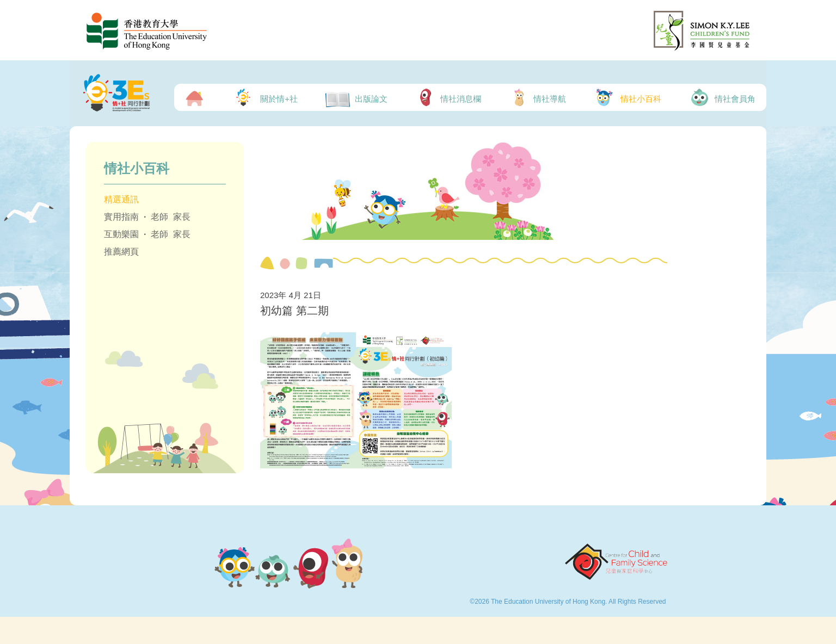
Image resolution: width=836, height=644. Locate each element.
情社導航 (537, 97)
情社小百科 (627, 97)
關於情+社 (264, 97)
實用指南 (121, 216)
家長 (181, 216)
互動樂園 (121, 234)
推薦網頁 (121, 251)
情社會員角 (722, 97)
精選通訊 (121, 199)
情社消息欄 (448, 97)
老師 (159, 216)
